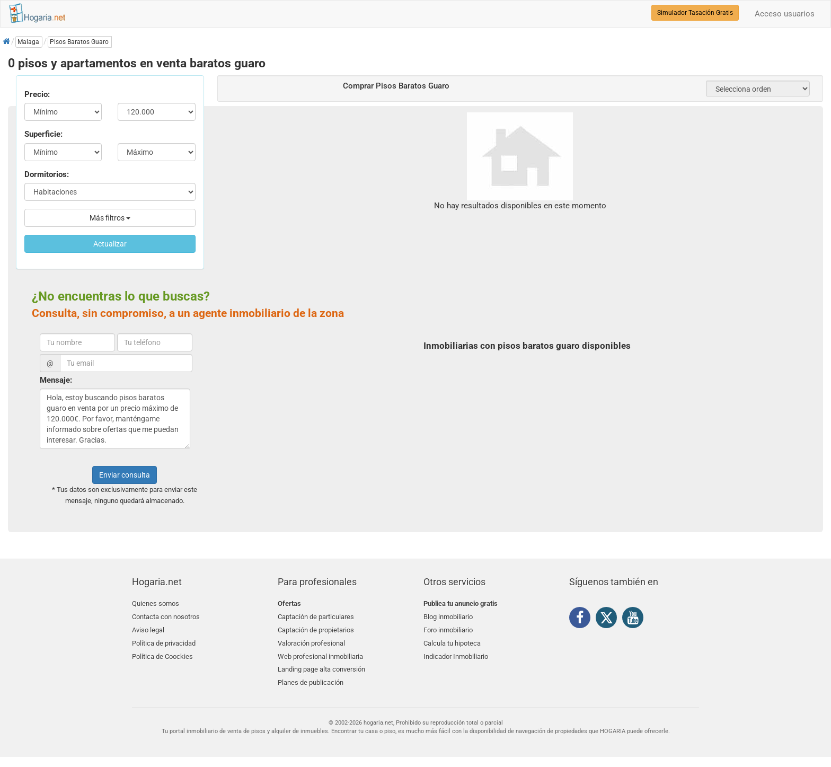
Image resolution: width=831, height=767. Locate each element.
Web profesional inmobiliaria (320, 654)
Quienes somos (155, 603)
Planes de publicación (310, 679)
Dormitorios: (46, 174)
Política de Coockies (162, 654)
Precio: (37, 94)
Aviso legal (148, 629)
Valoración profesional (311, 641)
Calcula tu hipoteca (452, 641)
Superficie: (43, 134)
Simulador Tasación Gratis (695, 12)
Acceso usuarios (785, 14)
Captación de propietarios (316, 629)
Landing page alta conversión (321, 666)
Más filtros (110, 218)
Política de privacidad (164, 641)
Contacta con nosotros (166, 616)
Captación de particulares (316, 616)
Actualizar (110, 244)
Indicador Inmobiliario (455, 654)
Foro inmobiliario (448, 629)
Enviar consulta (124, 475)
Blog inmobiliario (448, 616)
